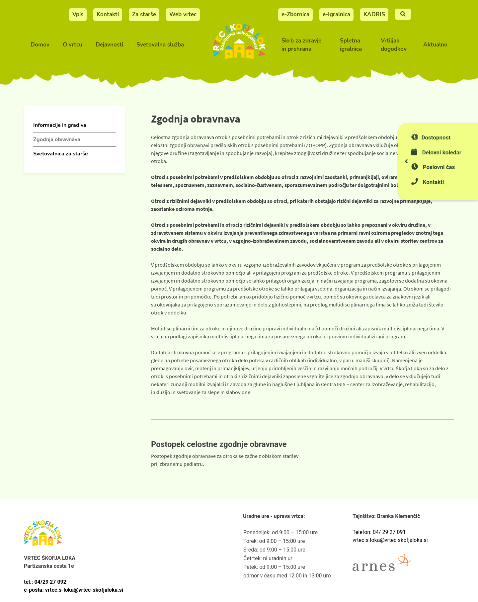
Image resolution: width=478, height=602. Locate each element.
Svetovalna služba (160, 44)
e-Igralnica (336, 14)
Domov (40, 44)
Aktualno (435, 44)
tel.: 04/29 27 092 (45, 582)
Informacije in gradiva (59, 125)
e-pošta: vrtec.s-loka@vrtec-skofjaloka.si (73, 590)
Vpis (77, 14)
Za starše (144, 14)
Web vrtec (183, 14)
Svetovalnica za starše (60, 153)
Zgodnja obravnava (56, 139)
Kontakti (108, 14)
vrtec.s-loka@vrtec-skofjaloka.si (390, 540)
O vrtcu (72, 44)
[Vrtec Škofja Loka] (239, 45)
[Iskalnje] (403, 14)
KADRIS (374, 14)
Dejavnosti (109, 44)
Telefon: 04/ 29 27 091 (379, 532)
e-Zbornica (295, 14)
